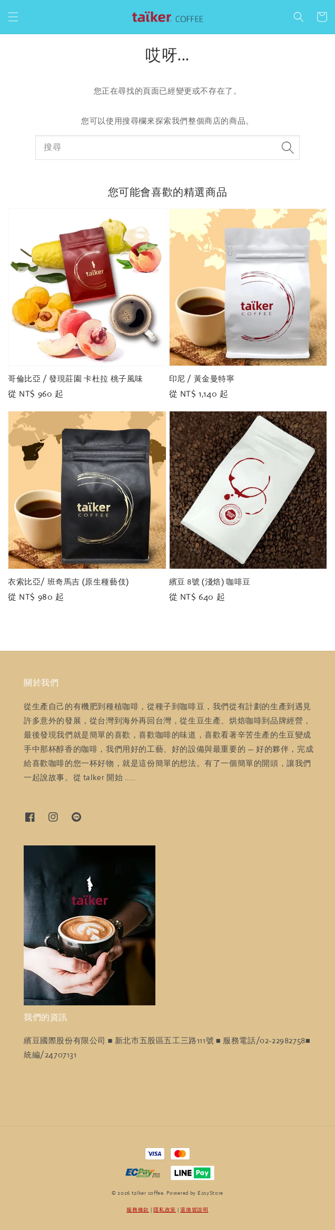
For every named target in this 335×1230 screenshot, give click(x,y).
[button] (13, 16)
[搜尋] (287, 147)
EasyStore (210, 1192)
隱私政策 (164, 1209)
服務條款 (137, 1209)
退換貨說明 (194, 1209)
